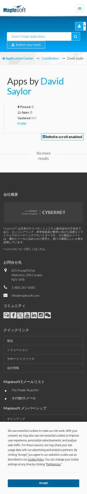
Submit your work (26, 44)
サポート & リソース (20, 358)
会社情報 (13, 368)
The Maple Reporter (25, 390)
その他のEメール (23, 398)
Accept (43, 483)
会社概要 (10, 194)
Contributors (50, 58)
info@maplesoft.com (25, 295)
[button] (79, 26)
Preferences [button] (53, 464)
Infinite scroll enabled (64, 136)
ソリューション (17, 350)
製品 (10, 340)
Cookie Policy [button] (36, 459)
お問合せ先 (12, 262)
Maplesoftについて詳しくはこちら (24, 249)
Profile (22, 123)
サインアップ (16, 419)
